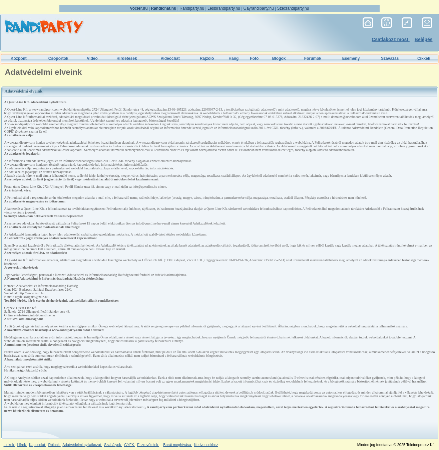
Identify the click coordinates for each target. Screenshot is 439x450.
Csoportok (58, 58)
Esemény (351, 58)
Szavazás (390, 58)
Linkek (9, 445)
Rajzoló (207, 58)
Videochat (170, 58)
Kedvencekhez (206, 445)
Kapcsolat (37, 445)
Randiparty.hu (191, 8)
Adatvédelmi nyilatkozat (82, 445)
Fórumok (312, 58)
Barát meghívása (177, 445)
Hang (234, 58)
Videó (92, 58)
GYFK (129, 445)
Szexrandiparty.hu (293, 8)
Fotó (254, 58)
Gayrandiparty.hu (259, 8)
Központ (19, 58)
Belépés (424, 39)
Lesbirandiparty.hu (223, 8)
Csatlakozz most (391, 39)
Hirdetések (126, 58)
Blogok (279, 58)
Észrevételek (148, 445)
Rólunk (54, 445)
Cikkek (423, 58)
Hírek (22, 445)
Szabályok (113, 445)
